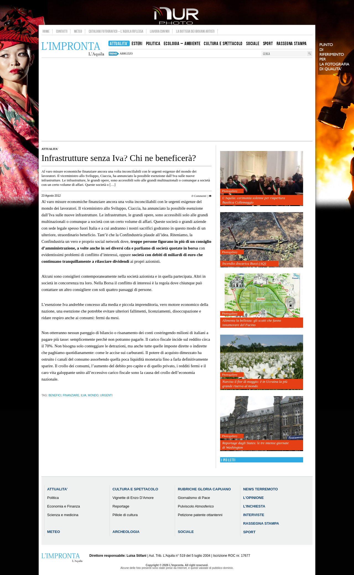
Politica (53, 498)
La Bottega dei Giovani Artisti (195, 31)
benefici (54, 395)
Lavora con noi (160, 31)
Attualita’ (57, 489)
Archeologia (126, 532)
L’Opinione (253, 498)
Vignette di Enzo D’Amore (133, 498)
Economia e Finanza (63, 506)
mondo (93, 395)
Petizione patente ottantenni (200, 515)
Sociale (186, 532)
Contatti (61, 31)
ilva (83, 395)
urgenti (106, 395)
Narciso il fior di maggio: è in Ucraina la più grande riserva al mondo (254, 383)
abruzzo (126, 53)
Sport (249, 532)
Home (46, 31)
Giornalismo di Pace (194, 498)
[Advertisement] (177, 99)
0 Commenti (199, 195)
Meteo (78, 31)
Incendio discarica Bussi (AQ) (244, 263)
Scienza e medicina (63, 515)
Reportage (121, 506)
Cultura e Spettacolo (135, 489)
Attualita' (49, 148)
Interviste (253, 515)
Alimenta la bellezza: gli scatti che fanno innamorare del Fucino (251, 322)
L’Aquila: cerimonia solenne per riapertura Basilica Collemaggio (253, 200)
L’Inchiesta (254, 506)
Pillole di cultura (125, 515)
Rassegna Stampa (261, 523)
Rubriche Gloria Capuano (204, 489)
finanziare (71, 395)
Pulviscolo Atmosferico (196, 506)
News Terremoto (260, 489)
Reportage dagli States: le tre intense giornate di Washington (255, 445)
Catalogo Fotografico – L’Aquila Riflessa (116, 31)
